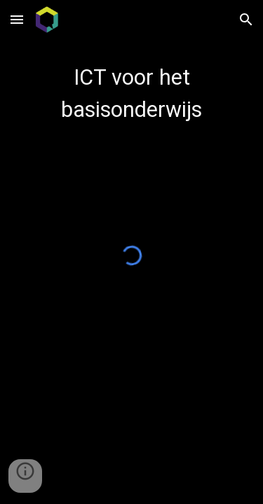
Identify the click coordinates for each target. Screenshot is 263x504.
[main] (131, 94)
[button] (17, 19)
